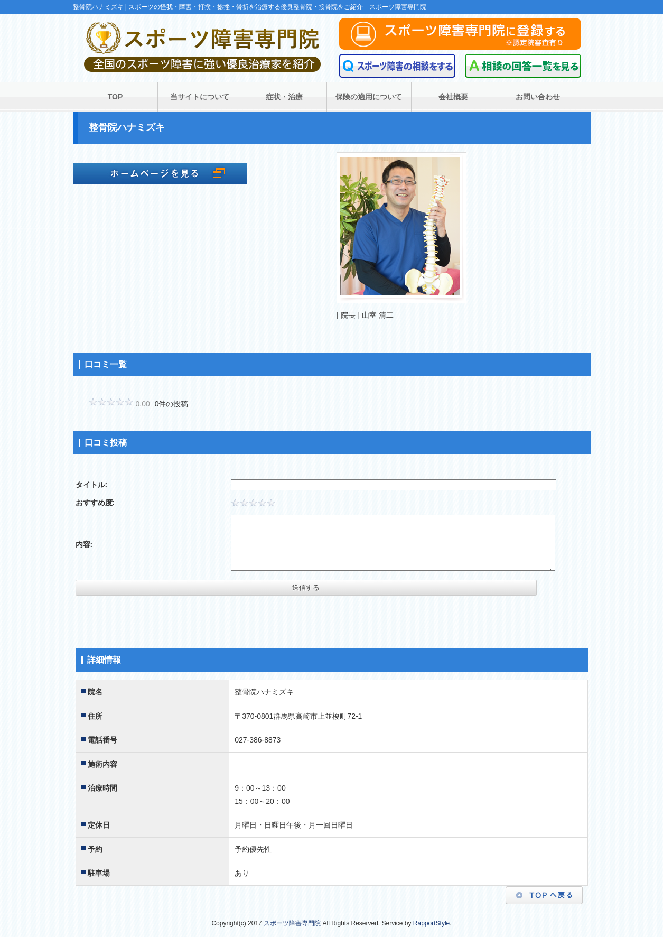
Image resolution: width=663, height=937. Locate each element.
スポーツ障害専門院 (292, 923)
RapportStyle (431, 923)
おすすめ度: (95, 502)
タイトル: (92, 484)
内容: (84, 544)
